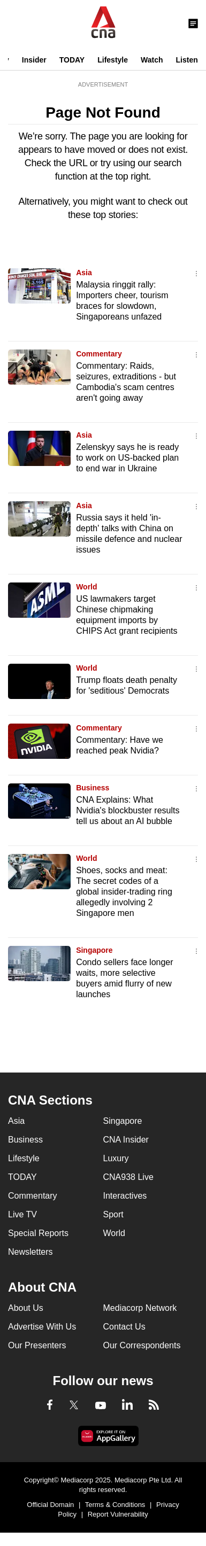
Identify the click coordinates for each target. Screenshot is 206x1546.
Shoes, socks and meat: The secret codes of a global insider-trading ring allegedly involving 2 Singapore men (124, 892)
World (86, 586)
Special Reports (38, 1233)
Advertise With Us (42, 1326)
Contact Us (124, 1326)
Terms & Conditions (115, 1505)
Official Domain (50, 1505)
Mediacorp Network (140, 1307)
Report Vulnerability (118, 1514)
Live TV (22, 1214)
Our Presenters (37, 1345)
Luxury (116, 1158)
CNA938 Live (128, 1177)
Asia (84, 272)
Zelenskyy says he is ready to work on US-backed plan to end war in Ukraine (127, 457)
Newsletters (30, 1251)
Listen (187, 60)
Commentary (99, 353)
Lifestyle (112, 60)
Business (92, 787)
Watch (152, 60)
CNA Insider (126, 1139)
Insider (34, 60)
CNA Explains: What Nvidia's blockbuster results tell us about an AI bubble (127, 810)
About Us (25, 1307)
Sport (113, 1214)
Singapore (94, 950)
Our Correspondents (142, 1345)
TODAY (72, 60)
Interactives (125, 1195)
